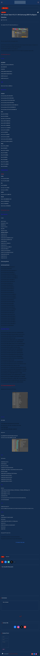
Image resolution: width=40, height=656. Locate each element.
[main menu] (2, 2)
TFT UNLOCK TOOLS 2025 (20, 542)
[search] (38, 2)
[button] (5, 562)
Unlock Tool (3, 12)
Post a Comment (5, 602)
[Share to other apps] (14, 562)
